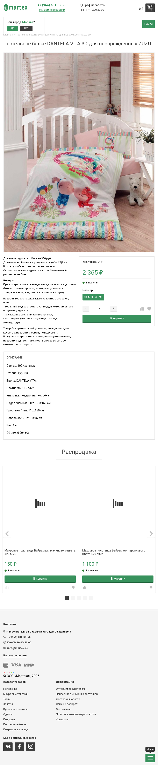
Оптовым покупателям (70, 688)
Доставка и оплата (68, 699)
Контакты (62, 719)
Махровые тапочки (15, 694)
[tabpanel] (40, 529)
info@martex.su (17, 648)
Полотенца (10, 688)
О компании (63, 709)
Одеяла (8, 714)
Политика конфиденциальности (76, 714)
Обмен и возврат (67, 704)
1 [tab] (67, 598)
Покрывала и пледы (16, 729)
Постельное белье (14, 724)
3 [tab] (79, 598)
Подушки (9, 719)
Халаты (8, 704)
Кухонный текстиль (15, 709)
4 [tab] (85, 598)
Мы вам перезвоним (52, 9)
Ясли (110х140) (93, 297)
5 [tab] (91, 598)
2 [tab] (73, 598)
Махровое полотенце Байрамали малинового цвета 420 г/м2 (40, 550)
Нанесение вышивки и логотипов (77, 694)
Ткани (6, 699)
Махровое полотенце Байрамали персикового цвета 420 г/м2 (113, 550)
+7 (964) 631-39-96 (52, 5)
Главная (8, 34)
